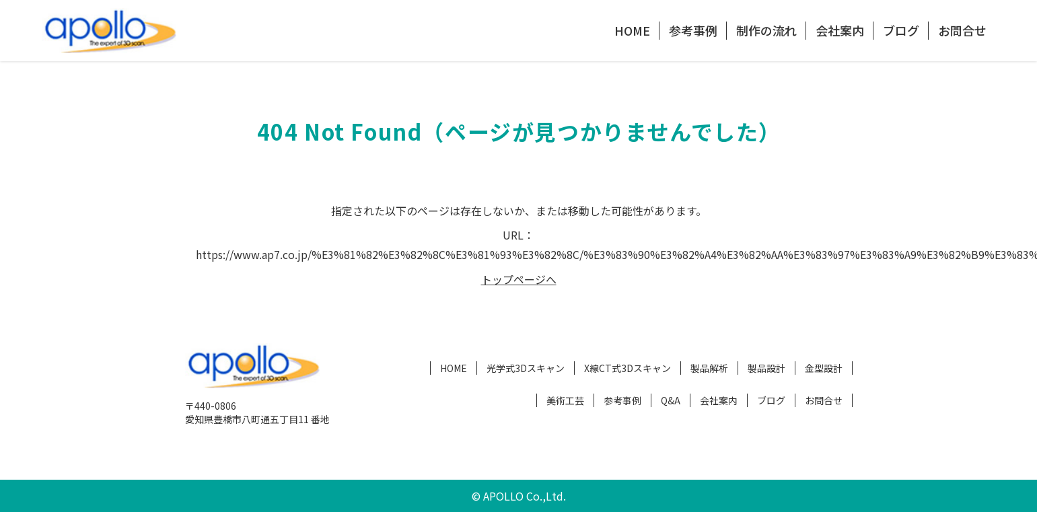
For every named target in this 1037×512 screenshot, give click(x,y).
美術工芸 (565, 400)
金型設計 (824, 368)
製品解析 (709, 368)
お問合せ (962, 30)
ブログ (901, 30)
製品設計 (766, 368)
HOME (632, 30)
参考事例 (693, 30)
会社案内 (840, 30)
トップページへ (519, 279)
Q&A (670, 400)
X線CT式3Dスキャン (627, 368)
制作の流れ (766, 30)
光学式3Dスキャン (526, 368)
